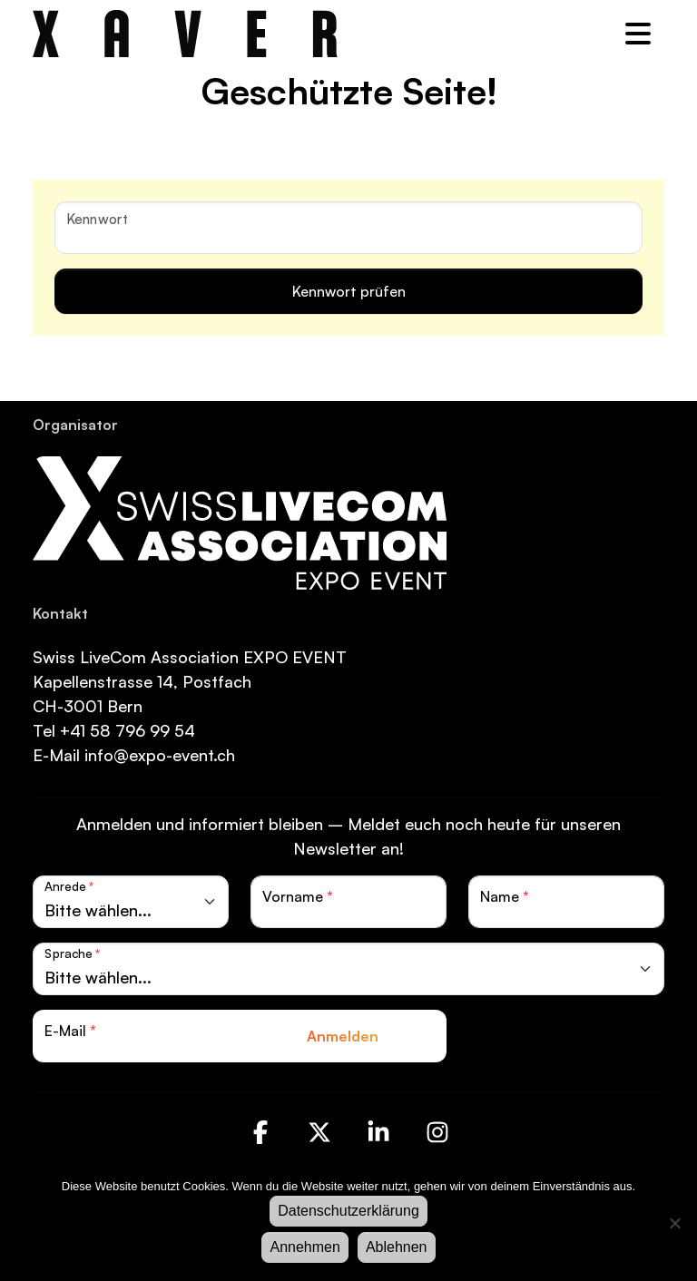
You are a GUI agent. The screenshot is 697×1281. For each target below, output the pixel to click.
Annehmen (304, 1247)
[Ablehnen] (674, 1223)
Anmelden (342, 1036)
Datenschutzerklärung (348, 1210)
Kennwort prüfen (349, 291)
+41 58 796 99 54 (127, 730)
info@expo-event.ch (157, 755)
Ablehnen (396, 1247)
